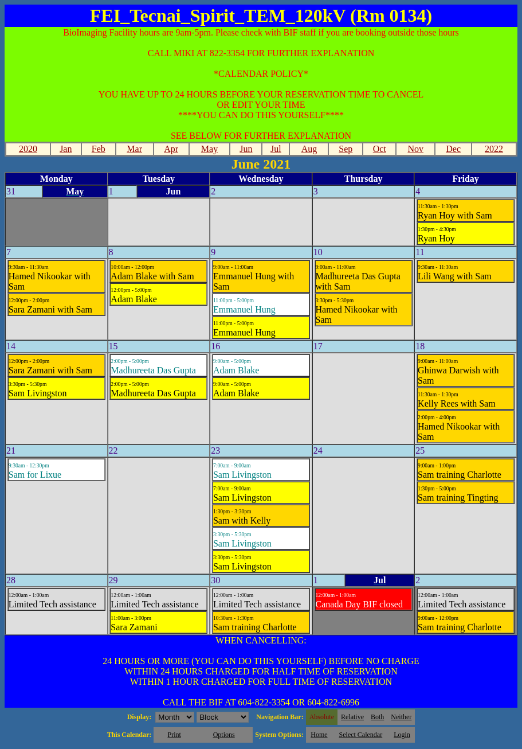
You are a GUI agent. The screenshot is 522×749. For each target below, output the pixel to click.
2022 (494, 149)
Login (402, 735)
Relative (352, 717)
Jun (246, 149)
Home (319, 735)
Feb (98, 149)
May (209, 149)
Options (224, 735)
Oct (379, 149)
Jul (275, 149)
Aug (309, 149)
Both (377, 717)
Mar (134, 149)
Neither (401, 717)
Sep (345, 149)
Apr (171, 149)
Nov (415, 149)
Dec (453, 149)
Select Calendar (361, 735)
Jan (66, 149)
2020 (28, 149)
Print (173, 735)
